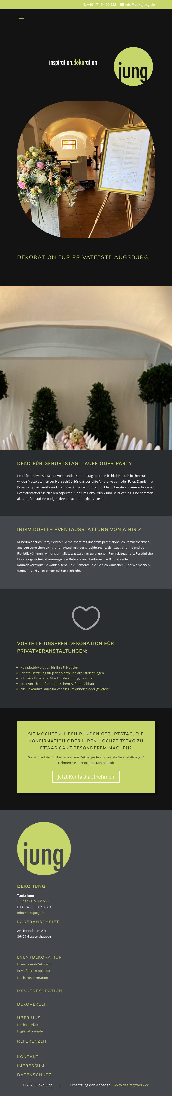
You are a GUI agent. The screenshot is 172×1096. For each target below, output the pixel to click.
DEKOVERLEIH (33, 1004)
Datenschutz (34, 1075)
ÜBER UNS (29, 1018)
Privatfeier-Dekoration (33, 970)
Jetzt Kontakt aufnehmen (86, 776)
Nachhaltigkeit (27, 1024)
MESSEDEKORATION (39, 991)
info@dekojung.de (30, 912)
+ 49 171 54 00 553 (34, 901)
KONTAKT (28, 1057)
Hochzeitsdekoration (32, 977)
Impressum (31, 1066)
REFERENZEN (32, 1041)
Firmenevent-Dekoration (35, 964)
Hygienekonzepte (30, 1031)
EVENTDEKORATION (39, 957)
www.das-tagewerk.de (131, 1085)
